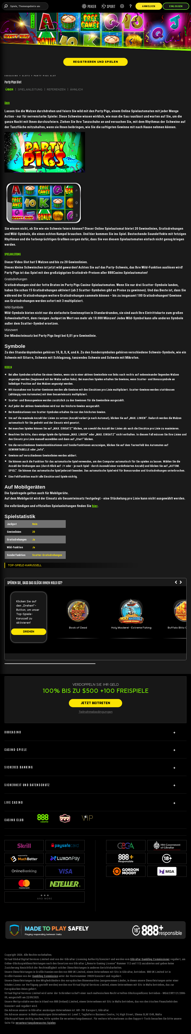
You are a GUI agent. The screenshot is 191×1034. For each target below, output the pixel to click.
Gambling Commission (45, 976)
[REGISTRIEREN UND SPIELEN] (95, 62)
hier (94, 506)
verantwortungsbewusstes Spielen (36, 1022)
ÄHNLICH (76, 89)
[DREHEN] (28, 632)
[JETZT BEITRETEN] (95, 703)
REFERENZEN (56, 89)
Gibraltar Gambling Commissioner (150, 959)
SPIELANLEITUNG (30, 89)
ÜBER (9, 89)
